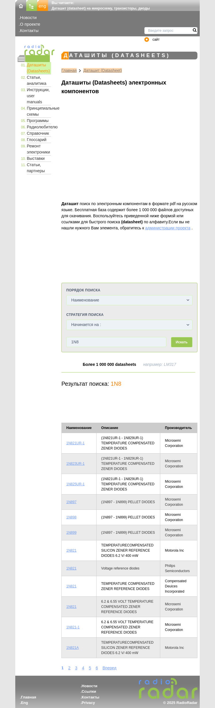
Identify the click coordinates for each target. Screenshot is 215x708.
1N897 (71, 502)
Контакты (29, 30)
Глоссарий (36, 139)
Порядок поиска (83, 290)
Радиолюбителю (39, 127)
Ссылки (89, 691)
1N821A (72, 648)
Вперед (109, 668)
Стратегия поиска (84, 315)
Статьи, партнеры (36, 167)
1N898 (71, 517)
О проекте (30, 24)
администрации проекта (168, 228)
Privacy (88, 702)
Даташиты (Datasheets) (38, 68)
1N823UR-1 (75, 464)
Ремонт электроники (38, 149)
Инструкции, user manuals (38, 95)
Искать (182, 342)
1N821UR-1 (75, 443)
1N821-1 (73, 627)
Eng (24, 702)
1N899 (71, 533)
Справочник (38, 133)
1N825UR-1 (75, 484)
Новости (28, 17)
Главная (69, 70)
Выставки (36, 158)
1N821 (71, 550)
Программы (38, 120)
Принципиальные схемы (39, 111)
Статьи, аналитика (36, 80)
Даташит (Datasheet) (102, 70)
